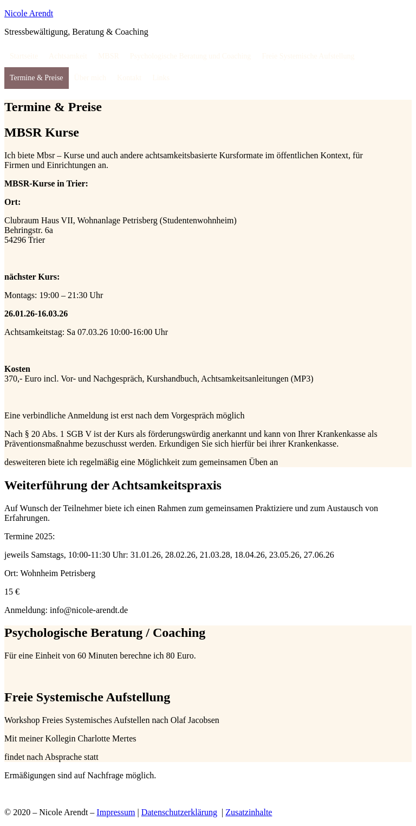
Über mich (90, 78)
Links (161, 78)
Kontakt (129, 78)
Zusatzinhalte (248, 812)
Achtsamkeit (68, 56)
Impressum (115, 812)
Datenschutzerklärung (179, 812)
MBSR (108, 56)
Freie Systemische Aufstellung (308, 56)
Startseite (24, 56)
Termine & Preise (36, 78)
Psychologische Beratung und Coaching (190, 56)
